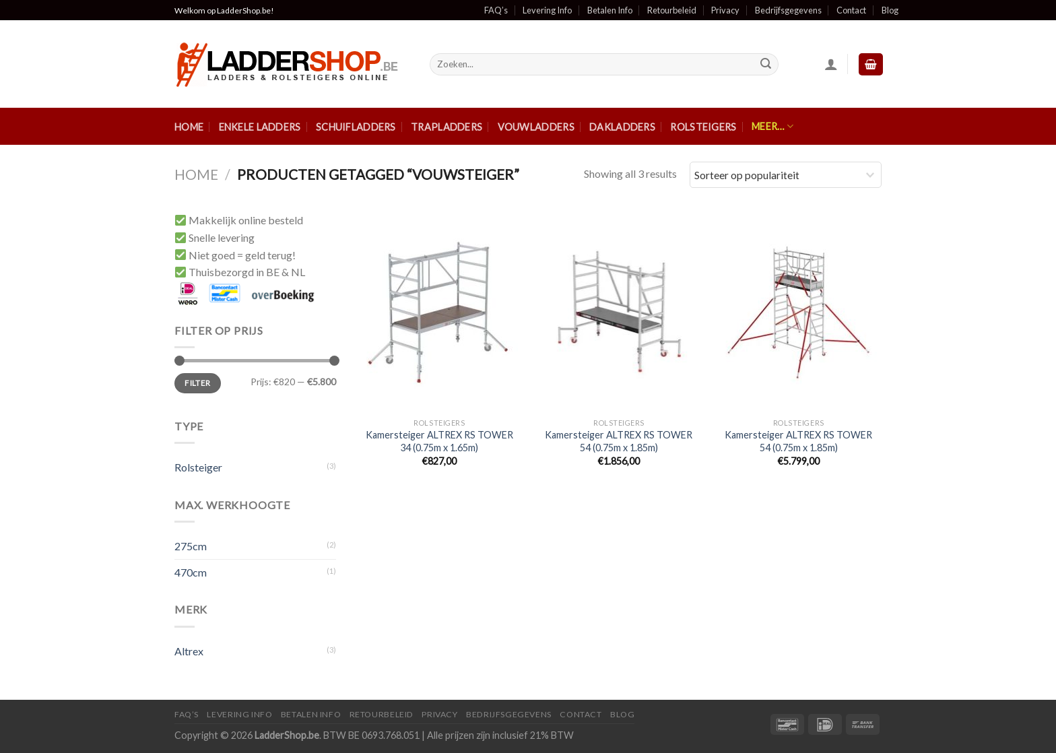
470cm (190, 572)
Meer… (772, 126)
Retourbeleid (671, 10)
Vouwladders (536, 127)
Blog (890, 10)
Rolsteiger (198, 467)
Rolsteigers (703, 127)
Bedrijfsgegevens (788, 10)
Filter (197, 383)
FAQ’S (186, 714)
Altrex (188, 651)
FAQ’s (496, 10)
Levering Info (547, 10)
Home (188, 127)
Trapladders (446, 127)
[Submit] (765, 64)
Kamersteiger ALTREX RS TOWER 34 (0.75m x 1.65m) (439, 441)
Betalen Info (609, 10)
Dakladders (622, 127)
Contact (851, 10)
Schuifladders (356, 127)
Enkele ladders (260, 127)
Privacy (725, 10)
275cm (190, 545)
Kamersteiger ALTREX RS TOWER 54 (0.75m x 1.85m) (618, 441)
